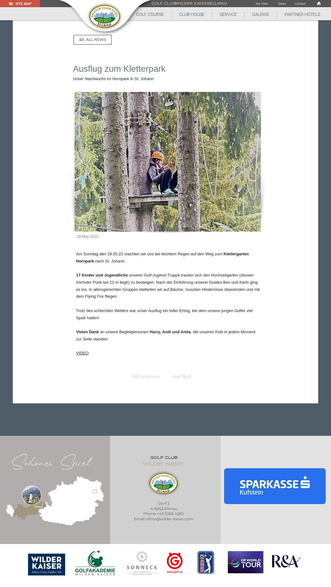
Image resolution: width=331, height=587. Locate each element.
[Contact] (300, 4)
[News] (282, 4)
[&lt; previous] (86, 376)
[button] (191, 14)
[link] (319, 3)
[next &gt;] (245, 376)
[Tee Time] (261, 4)
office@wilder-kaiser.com (170, 519)
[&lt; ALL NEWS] (93, 40)
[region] (46, 564)
